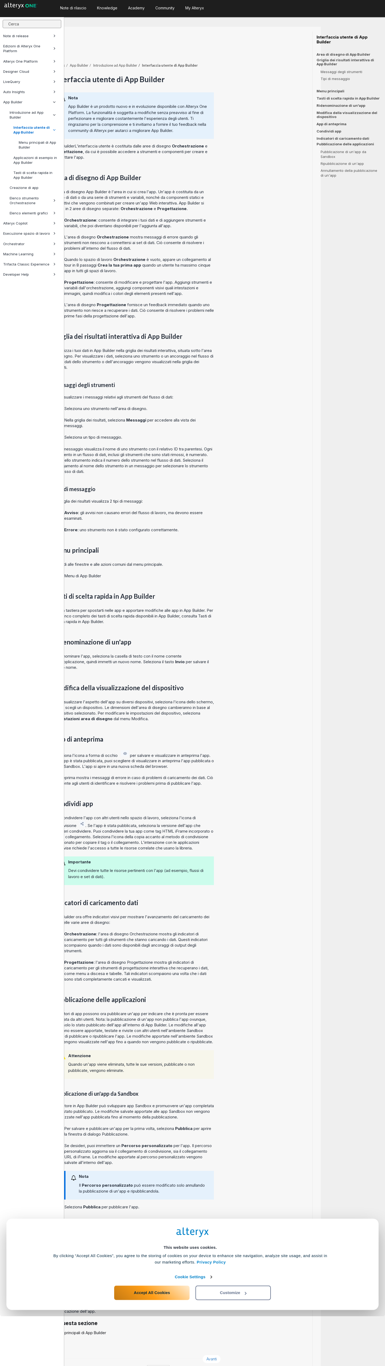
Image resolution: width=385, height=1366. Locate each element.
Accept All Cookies (152, 1342)
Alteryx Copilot (29, 223)
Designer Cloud (29, 71)
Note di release (29, 36)
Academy (136, 8)
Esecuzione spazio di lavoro (29, 233)
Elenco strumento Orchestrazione (33, 200)
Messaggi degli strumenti (341, 72)
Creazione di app (24, 187)
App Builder (29, 102)
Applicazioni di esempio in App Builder (35, 160)
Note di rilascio (73, 8)
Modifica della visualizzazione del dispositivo (347, 115)
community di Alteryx (151, 115)
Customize (233, 1342)
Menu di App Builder (146, 561)
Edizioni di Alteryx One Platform (29, 48)
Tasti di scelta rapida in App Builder (32, 175)
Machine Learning (29, 254)
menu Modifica (198, 704)
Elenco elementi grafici (33, 213)
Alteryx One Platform (29, 61)
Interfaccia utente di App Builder (34, 129)
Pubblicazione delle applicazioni (345, 144)
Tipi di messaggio (335, 79)
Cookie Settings (190, 1326)
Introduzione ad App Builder (33, 114)
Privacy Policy (211, 1312)
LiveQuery (29, 81)
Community (165, 8)
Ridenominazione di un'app (341, 105)
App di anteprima (331, 124)
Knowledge (107, 8)
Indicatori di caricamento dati (343, 138)
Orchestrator (29, 244)
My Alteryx (194, 8)
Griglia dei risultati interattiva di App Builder (345, 62)
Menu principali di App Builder (37, 144)
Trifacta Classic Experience (29, 264)
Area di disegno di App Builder (343, 54)
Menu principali (330, 91)
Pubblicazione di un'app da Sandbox (343, 154)
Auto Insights (29, 92)
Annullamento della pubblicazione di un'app (349, 172)
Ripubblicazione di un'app (342, 163)
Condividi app (329, 131)
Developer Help (29, 274)
